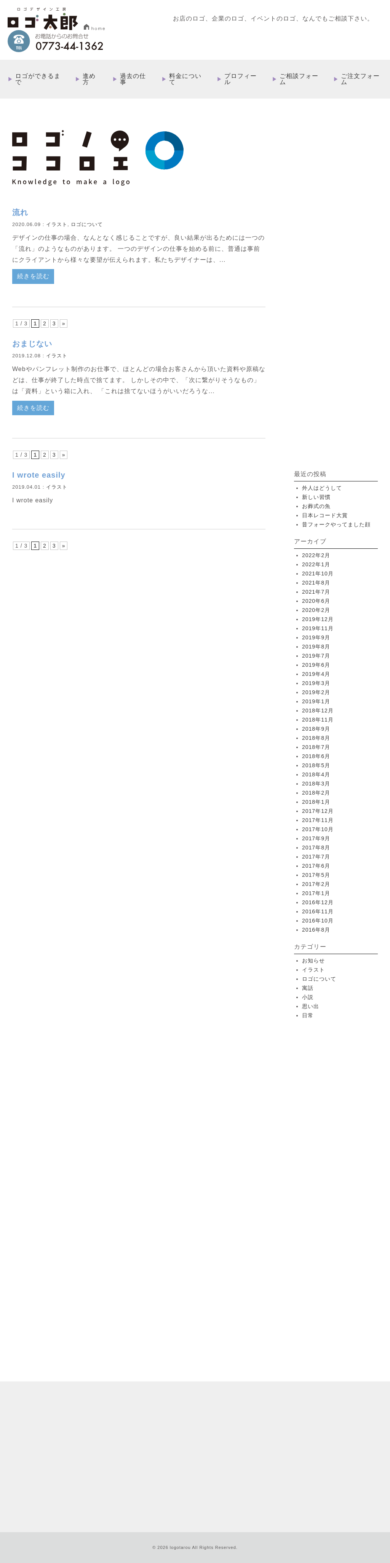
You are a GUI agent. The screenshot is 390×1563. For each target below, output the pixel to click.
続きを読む (33, 276)
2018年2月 (316, 793)
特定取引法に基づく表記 (280, 1453)
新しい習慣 (316, 497)
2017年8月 (316, 847)
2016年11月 (318, 911)
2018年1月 (316, 802)
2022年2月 (316, 555)
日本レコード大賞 (325, 515)
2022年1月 (316, 564)
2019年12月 (318, 619)
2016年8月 (316, 930)
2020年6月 (316, 601)
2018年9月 (316, 729)
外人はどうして (322, 488)
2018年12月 (318, 710)
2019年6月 (316, 665)
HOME (200, 1380)
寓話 (307, 988)
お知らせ (313, 961)
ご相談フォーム (299, 79)
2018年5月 (316, 765)
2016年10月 (318, 921)
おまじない (32, 343)
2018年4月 (316, 774)
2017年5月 (316, 875)
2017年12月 (318, 811)
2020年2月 (316, 610)
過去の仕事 (133, 79)
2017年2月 (316, 884)
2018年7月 (316, 747)
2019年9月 (316, 637)
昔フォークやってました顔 (336, 524)
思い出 (310, 1006)
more (84, 1295)
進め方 (89, 79)
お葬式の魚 (316, 506)
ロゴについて (87, 224)
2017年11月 (318, 820)
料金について (185, 79)
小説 (307, 997)
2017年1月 (316, 893)
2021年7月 (316, 592)
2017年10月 (318, 829)
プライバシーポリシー (337, 1453)
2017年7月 (316, 857)
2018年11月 (318, 720)
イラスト (56, 224)
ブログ (240, 1453)
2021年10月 (318, 573)
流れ (20, 212)
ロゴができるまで (38, 79)
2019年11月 (318, 628)
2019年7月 (316, 656)
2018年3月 (316, 784)
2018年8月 (316, 738)
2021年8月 (316, 583)
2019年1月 (316, 701)
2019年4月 (316, 674)
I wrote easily (39, 475)
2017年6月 (316, 866)
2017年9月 (316, 838)
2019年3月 (316, 683)
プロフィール (240, 79)
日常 (307, 1015)
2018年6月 (316, 756)
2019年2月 (316, 692)
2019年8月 (316, 647)
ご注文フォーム (360, 79)
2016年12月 (318, 902)
